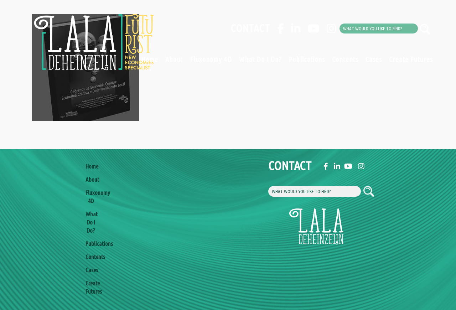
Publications (307, 59)
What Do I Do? (260, 59)
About (174, 59)
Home (149, 59)
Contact (250, 28)
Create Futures (411, 59)
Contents (345, 59)
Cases (374, 59)
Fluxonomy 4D (211, 59)
